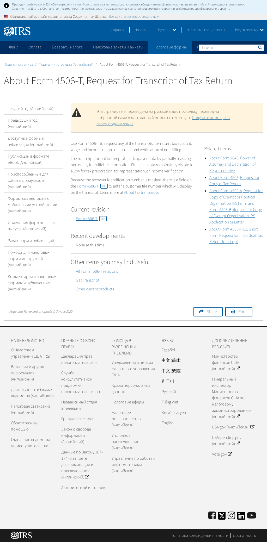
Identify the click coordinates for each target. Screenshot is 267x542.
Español (168, 350)
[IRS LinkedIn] (241, 517)
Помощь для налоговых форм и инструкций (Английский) (28, 259)
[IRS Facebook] (212, 515)
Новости (141, 30)
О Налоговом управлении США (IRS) (30, 353)
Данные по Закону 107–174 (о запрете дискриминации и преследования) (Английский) (82, 464)
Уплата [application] (35, 47)
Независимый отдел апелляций (79, 405)
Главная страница (19, 64)
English (168, 423)
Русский (167, 30)
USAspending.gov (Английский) (226, 441)
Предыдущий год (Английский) (23, 123)
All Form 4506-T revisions (97, 271)
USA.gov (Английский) (233, 427)
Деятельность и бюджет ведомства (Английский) (32, 393)
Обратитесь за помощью (24, 426)
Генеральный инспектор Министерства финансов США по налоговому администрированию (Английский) (231, 398)
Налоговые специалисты (205, 30)
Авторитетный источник (83, 487)
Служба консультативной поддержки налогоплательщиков (80, 382)
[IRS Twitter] (222, 517)
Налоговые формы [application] (170, 47)
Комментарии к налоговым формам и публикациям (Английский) (32, 283)
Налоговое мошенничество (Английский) (126, 419)
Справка (117, 30)
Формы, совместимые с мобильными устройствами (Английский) (32, 205)
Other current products (95, 289)
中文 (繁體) (171, 371)
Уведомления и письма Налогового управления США (133, 369)
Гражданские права (78, 419)
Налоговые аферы (128, 402)
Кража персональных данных (131, 389)
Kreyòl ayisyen (174, 412)
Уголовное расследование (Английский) (125, 442)
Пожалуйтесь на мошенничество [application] (226, 47)
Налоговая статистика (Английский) (31, 409)
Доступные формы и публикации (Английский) (30, 141)
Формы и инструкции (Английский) (66, 64)
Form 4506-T (92, 186)
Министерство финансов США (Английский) (226, 362)
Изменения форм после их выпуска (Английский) (31, 226)
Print (242, 312)
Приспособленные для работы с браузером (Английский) (28, 180)
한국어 (168, 381)
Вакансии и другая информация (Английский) (27, 373)
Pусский (169, 392)
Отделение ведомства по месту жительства (30, 443)
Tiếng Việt (170, 402)
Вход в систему (249, 30)
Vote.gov (222, 454)
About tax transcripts (141, 192)
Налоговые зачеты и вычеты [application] (118, 47)
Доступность (244, 535)
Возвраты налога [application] (67, 47)
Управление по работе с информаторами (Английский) (133, 465)
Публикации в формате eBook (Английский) (28, 159)
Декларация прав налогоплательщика (79, 359)
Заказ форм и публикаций (31, 241)
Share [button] (212, 312)
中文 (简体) (171, 360)
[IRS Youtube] (251, 515)
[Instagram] (231, 515)
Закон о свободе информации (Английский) (76, 435)
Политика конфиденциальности (199, 535)
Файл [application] (14, 47)
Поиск (260, 47)
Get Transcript (87, 280)
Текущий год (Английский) (30, 108)
